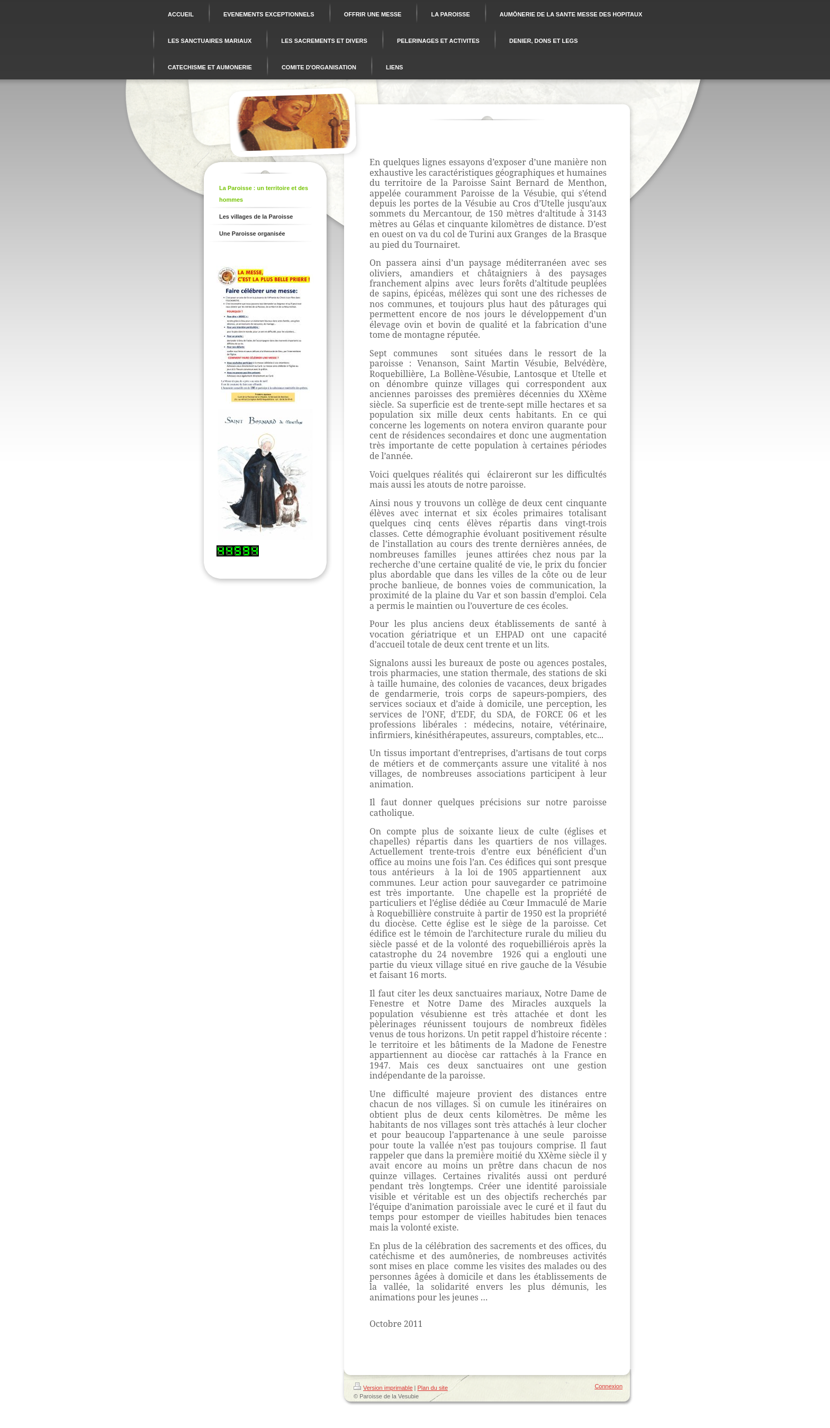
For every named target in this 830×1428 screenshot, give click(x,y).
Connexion (608, 1386)
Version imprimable (383, 1388)
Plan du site (433, 1388)
